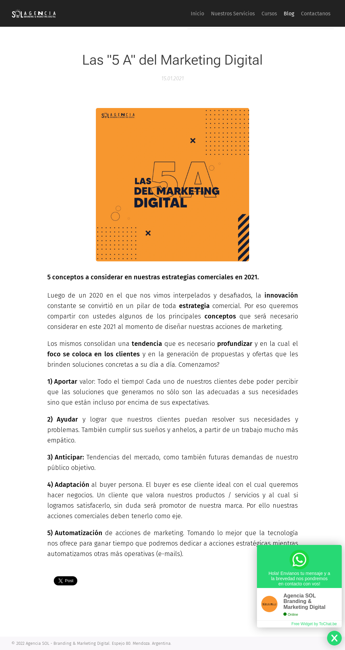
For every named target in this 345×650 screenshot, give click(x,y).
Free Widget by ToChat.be (314, 624)
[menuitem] (175, 13)
